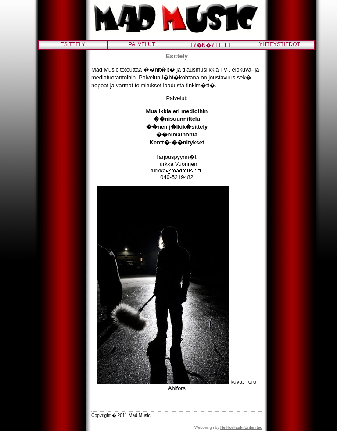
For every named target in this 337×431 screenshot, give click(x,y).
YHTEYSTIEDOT (279, 44)
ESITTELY (73, 44)
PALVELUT (142, 44)
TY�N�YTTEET (210, 45)
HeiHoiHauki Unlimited (241, 427)
